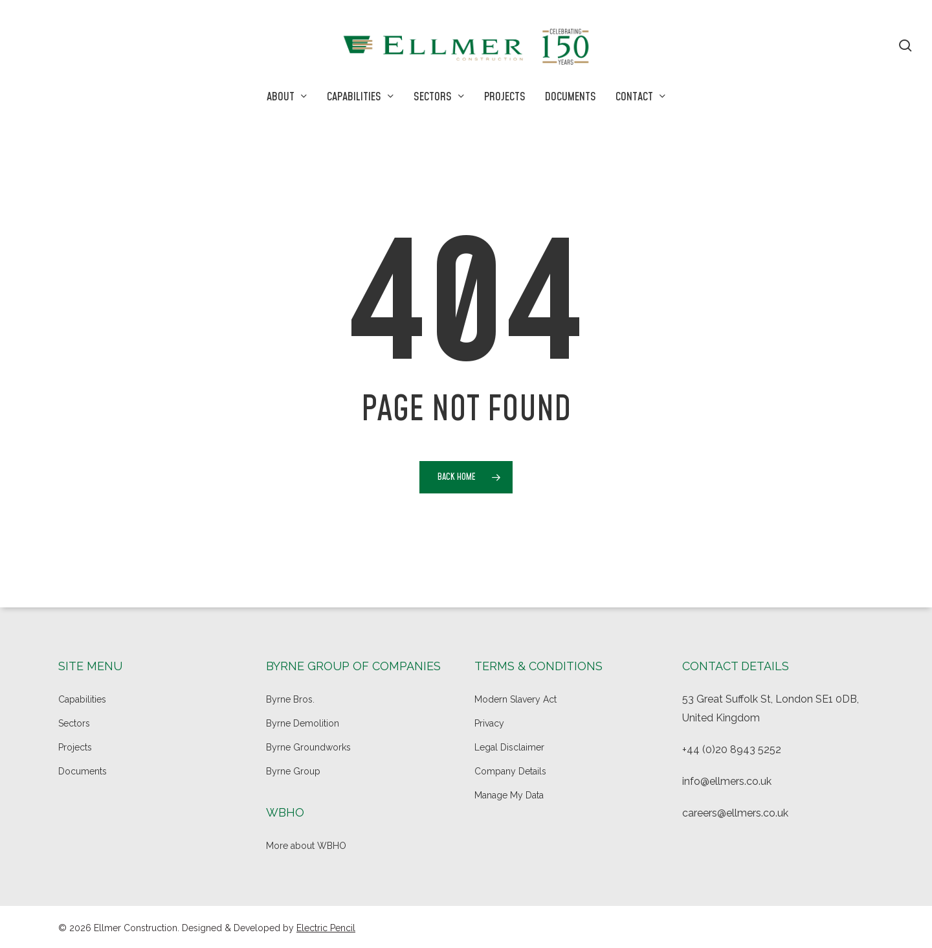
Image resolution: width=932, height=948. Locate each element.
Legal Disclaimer (509, 747)
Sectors (74, 723)
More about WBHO (306, 846)
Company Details (510, 771)
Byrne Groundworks (308, 747)
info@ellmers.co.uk (726, 781)
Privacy (489, 723)
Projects (75, 747)
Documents (82, 771)
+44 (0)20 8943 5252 (731, 749)
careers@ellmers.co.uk (735, 813)
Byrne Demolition (302, 723)
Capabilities (82, 699)
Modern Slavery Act (515, 699)
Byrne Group (293, 771)
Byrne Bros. (290, 699)
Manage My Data (509, 795)
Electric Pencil (325, 928)
